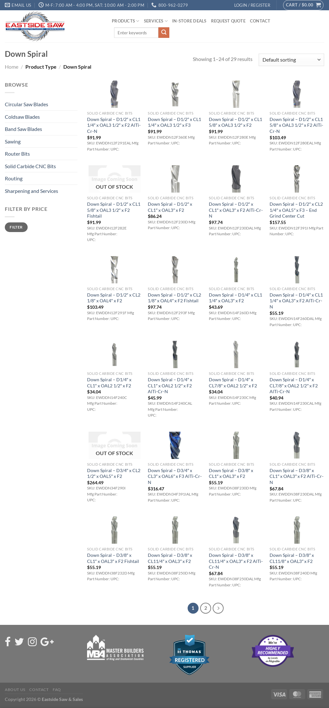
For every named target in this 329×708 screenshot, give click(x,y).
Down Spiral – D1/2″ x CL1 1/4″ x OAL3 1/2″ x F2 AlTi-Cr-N (114, 125)
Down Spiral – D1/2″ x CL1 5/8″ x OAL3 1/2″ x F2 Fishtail (113, 210)
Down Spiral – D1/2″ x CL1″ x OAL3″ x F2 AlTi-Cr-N (236, 210)
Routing (13, 178)
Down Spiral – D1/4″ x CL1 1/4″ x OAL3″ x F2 (235, 298)
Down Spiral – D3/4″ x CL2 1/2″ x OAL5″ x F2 (113, 473)
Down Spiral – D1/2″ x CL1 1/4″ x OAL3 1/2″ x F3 (174, 122)
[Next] (218, 608)
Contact (260, 20)
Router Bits (17, 154)
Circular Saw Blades (26, 104)
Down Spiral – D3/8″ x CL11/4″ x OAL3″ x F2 (170, 558)
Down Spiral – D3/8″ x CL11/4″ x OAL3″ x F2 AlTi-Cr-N (236, 561)
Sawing (13, 141)
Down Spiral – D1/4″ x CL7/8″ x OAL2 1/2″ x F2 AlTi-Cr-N (294, 385)
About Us (15, 689)
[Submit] (163, 32)
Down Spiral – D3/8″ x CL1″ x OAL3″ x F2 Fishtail (113, 558)
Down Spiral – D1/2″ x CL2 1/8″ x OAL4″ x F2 (113, 298)
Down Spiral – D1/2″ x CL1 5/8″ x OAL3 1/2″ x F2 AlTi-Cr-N (296, 125)
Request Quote (228, 20)
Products (125, 21)
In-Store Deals (189, 20)
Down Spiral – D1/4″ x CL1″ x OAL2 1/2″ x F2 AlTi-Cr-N (170, 385)
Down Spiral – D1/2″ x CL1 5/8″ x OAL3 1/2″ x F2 (235, 122)
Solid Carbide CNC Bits (30, 166)
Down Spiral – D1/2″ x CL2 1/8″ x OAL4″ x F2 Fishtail (174, 298)
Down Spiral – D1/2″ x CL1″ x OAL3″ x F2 (170, 207)
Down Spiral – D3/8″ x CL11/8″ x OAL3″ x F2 (292, 558)
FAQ (57, 689)
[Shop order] (291, 60)
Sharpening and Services (31, 191)
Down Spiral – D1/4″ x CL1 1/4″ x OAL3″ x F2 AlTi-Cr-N (296, 300)
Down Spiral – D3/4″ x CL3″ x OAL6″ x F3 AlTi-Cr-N (175, 476)
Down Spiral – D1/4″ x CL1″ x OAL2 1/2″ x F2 (109, 382)
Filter (16, 227)
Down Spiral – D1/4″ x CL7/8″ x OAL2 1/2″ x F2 (233, 382)
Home (11, 67)
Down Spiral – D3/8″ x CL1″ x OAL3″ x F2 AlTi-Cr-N (297, 476)
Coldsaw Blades (22, 117)
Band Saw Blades (23, 129)
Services (156, 21)
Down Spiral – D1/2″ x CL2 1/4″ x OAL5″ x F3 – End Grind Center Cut (296, 210)
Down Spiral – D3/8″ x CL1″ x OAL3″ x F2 (231, 473)
